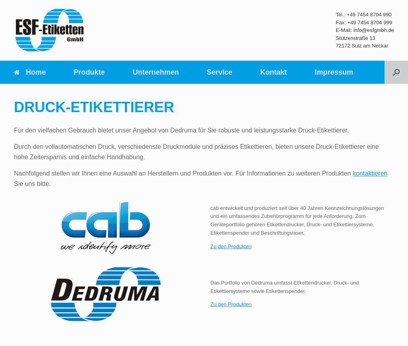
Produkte (89, 72)
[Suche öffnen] (396, 72)
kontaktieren (370, 173)
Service (219, 72)
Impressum (334, 72)
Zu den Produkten (230, 246)
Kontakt (273, 72)
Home (30, 72)
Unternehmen (156, 72)
